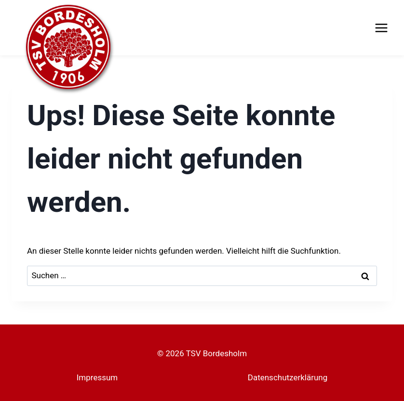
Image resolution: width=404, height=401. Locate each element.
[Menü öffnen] (381, 28)
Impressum (97, 377)
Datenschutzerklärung (287, 377)
